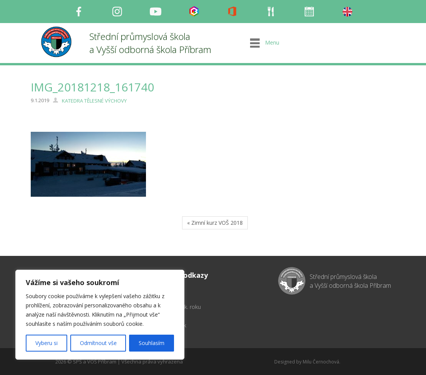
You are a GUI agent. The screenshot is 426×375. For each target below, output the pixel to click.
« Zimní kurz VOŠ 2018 (215, 222)
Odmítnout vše (98, 343)
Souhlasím (151, 343)
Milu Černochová (321, 361)
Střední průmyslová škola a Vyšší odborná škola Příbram (150, 43)
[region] (99, 315)
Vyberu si (46, 343)
